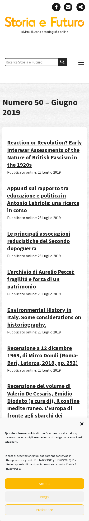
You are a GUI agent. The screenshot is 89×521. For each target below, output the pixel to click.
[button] (82, 424)
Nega (44, 497)
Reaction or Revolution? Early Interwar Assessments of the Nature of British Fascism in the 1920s (44, 153)
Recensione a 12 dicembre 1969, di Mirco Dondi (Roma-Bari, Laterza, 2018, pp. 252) (42, 355)
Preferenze (44, 510)
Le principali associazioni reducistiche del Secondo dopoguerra (38, 241)
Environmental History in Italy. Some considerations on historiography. (44, 317)
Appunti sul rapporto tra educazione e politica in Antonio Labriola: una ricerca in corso (43, 199)
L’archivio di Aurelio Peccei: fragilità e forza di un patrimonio (41, 279)
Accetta (44, 484)
